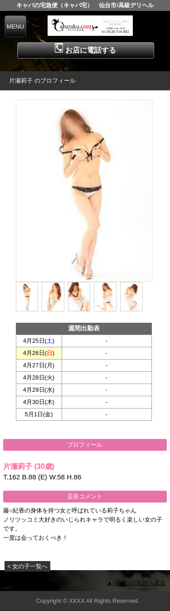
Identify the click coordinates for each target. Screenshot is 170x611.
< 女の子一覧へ (27, 566)
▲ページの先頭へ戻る (136, 582)
